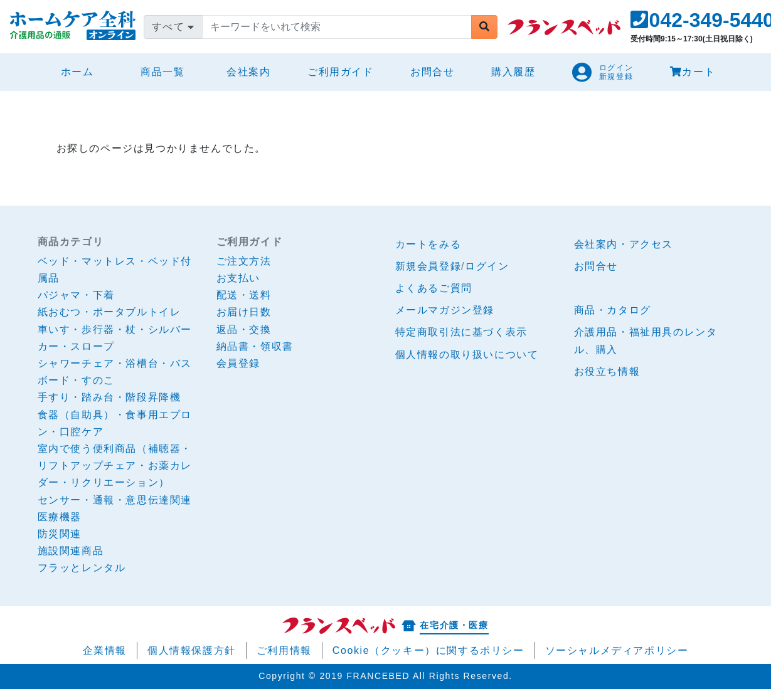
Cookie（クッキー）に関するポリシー (428, 650)
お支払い (238, 278)
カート (692, 71)
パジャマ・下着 (76, 295)
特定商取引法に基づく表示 (461, 332)
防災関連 (60, 534)
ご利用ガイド (340, 71)
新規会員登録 (428, 266)
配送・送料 (244, 295)
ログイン (487, 266)
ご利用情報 (284, 650)
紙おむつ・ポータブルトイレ (109, 312)
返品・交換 (244, 329)
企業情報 (105, 650)
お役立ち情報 (607, 371)
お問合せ (432, 71)
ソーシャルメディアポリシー (617, 650)
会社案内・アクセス (623, 244)
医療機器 (60, 517)
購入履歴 (513, 71)
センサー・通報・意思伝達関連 (115, 500)
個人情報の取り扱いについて (467, 354)
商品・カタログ (612, 310)
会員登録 (238, 363)
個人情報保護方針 (191, 650)
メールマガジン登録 (444, 310)
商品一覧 (162, 71)
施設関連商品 (71, 550)
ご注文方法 (244, 261)
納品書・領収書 (255, 346)
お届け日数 (244, 312)
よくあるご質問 (433, 288)
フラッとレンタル (82, 567)
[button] (602, 72)
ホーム (82, 70)
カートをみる (428, 244)
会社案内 (248, 71)
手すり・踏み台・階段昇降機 (109, 397)
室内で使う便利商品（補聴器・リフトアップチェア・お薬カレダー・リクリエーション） (115, 465)
